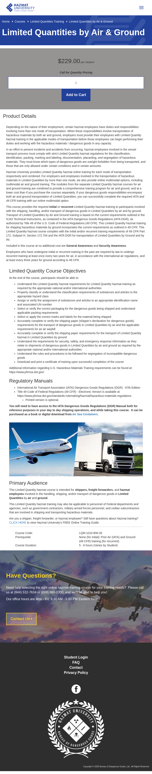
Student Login (76, 657)
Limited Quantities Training (47, 21)
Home (6, 21)
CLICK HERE (17, 522)
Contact (76, 667)
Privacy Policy (76, 673)
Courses (20, 21)
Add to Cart (76, 95)
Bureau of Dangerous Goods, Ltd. (115, 766)
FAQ (76, 662)
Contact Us (21, 619)
